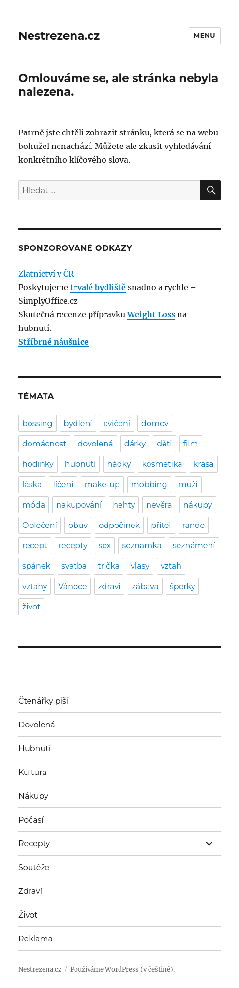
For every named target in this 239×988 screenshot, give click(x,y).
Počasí (31, 819)
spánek (36, 566)
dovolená (95, 443)
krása (204, 464)
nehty (124, 505)
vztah (171, 566)
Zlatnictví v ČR (46, 274)
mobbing (149, 484)
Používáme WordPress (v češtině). (122, 969)
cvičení (117, 423)
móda (33, 505)
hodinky (38, 464)
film (190, 443)
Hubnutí (34, 748)
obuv (78, 525)
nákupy (197, 505)
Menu (204, 35)
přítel (161, 525)
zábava (145, 586)
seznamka (142, 545)
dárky (135, 443)
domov (154, 423)
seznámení (194, 545)
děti (164, 443)
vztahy (34, 586)
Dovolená (36, 724)
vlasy (140, 566)
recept (34, 545)
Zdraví (30, 891)
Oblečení (39, 525)
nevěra (159, 505)
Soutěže (33, 867)
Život (28, 915)
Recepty (34, 843)
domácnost (44, 443)
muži (188, 484)
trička (109, 566)
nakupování (79, 505)
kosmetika (162, 464)
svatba (74, 566)
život (31, 606)
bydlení (78, 423)
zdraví (109, 586)
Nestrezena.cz (59, 36)
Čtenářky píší (43, 701)
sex (105, 545)
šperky (182, 586)
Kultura (32, 772)
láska (32, 484)
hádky (119, 464)
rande (193, 525)
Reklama (35, 938)
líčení (63, 484)
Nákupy (33, 796)
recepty (73, 545)
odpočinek (119, 525)
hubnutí (80, 464)
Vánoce (72, 586)
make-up (102, 484)
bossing (37, 423)
